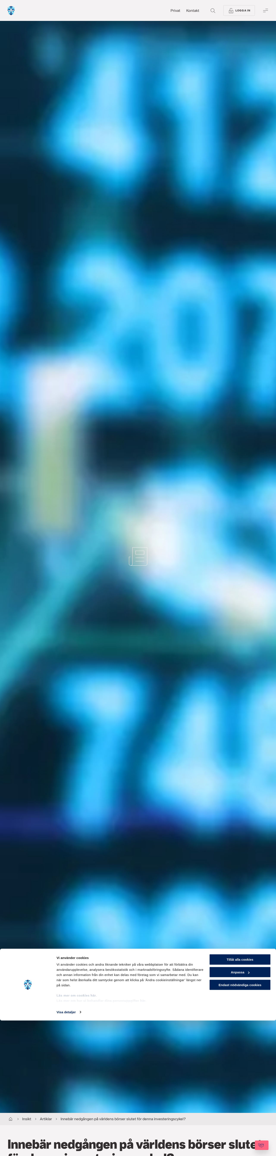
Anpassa (240, 1107)
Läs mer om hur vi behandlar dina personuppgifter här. (101, 1136)
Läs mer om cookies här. (76, 1131)
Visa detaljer (66, 1147)
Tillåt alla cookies (240, 1095)
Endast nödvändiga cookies (240, 1120)
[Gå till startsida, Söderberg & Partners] (23, 10)
